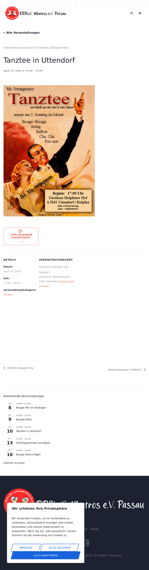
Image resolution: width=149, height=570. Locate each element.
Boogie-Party (24, 419)
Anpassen (26, 547)
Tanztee (8, 294)
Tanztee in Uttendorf (28, 431)
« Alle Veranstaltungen (22, 32)
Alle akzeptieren (46, 555)
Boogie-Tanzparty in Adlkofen (125, 369)
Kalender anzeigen (14, 463)
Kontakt (94, 529)
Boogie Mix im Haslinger (31, 407)
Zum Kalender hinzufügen (21, 236)
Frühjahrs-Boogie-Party (20, 368)
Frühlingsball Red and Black (33, 442)
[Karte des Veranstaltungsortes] (22, 332)
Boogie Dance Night (28, 454)
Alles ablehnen (59, 547)
